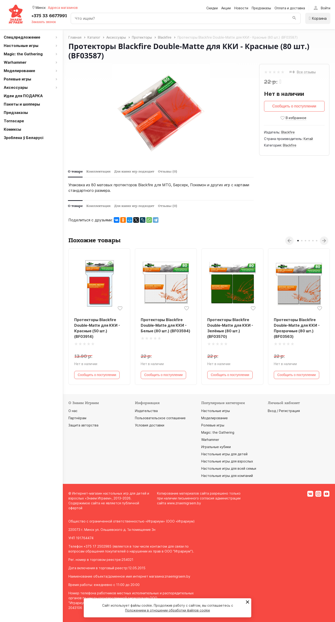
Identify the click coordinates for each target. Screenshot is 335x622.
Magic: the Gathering (217, 432)
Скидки (212, 8)
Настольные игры (215, 411)
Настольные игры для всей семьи (228, 468)
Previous (289, 240)
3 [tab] (305, 240)
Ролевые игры (212, 425)
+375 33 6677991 (49, 16)
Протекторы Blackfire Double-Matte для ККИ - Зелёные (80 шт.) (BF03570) (230, 328)
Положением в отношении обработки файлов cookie (167, 610)
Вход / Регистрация (284, 411)
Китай (308, 139)
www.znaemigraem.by (184, 503)
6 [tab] (316, 240)
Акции (226, 8)
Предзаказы (261, 8)
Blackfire (289, 145)
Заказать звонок (43, 22)
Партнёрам (77, 418)
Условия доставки (149, 425)
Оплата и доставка (290, 8)
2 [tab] (301, 240)
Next (324, 240)
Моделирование (214, 418)
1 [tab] (298, 240)
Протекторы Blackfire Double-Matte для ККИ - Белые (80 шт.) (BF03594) (165, 325)
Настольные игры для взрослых (227, 461)
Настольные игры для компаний (227, 476)
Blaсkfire (288, 132)
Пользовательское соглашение (160, 418)
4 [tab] (309, 240)
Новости (241, 8)
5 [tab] (313, 240)
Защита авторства (83, 425)
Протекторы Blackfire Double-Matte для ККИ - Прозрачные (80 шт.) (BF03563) (297, 328)
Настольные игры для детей (224, 454)
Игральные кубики (216, 447)
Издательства (146, 411)
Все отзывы (306, 72)
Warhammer (210, 440)
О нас (72, 411)
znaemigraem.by (177, 576)
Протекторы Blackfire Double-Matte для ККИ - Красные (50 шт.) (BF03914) (97, 328)
